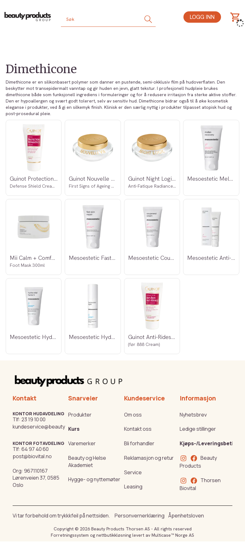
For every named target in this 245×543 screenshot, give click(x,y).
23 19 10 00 (33, 419)
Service (133, 472)
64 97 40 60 (35, 449)
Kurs (74, 428)
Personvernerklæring (139, 515)
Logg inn (202, 16)
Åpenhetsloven (186, 515)
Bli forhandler (139, 443)
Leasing (133, 486)
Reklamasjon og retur (149, 457)
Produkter (80, 414)
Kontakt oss (138, 428)
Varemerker (82, 443)
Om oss (133, 414)
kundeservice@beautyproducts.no (53, 426)
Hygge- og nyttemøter (94, 479)
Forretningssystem (70, 535)
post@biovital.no (32, 456)
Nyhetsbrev (193, 414)
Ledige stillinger (198, 428)
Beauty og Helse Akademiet (87, 461)
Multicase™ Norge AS (173, 535)
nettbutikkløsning (113, 535)
